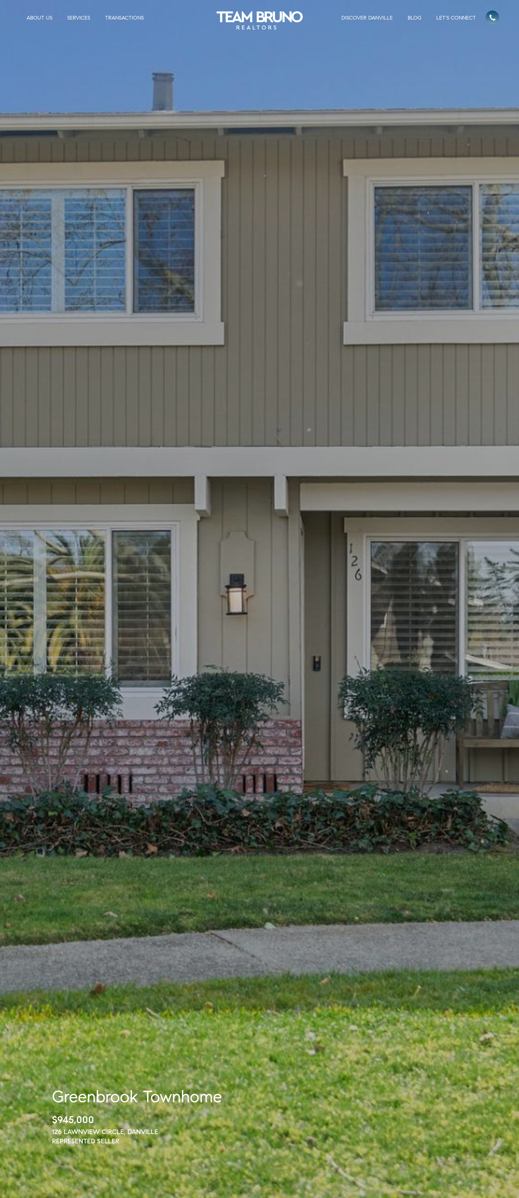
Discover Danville (367, 18)
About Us (39, 18)
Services (78, 18)
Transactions (124, 18)
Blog (414, 18)
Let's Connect (456, 18)
